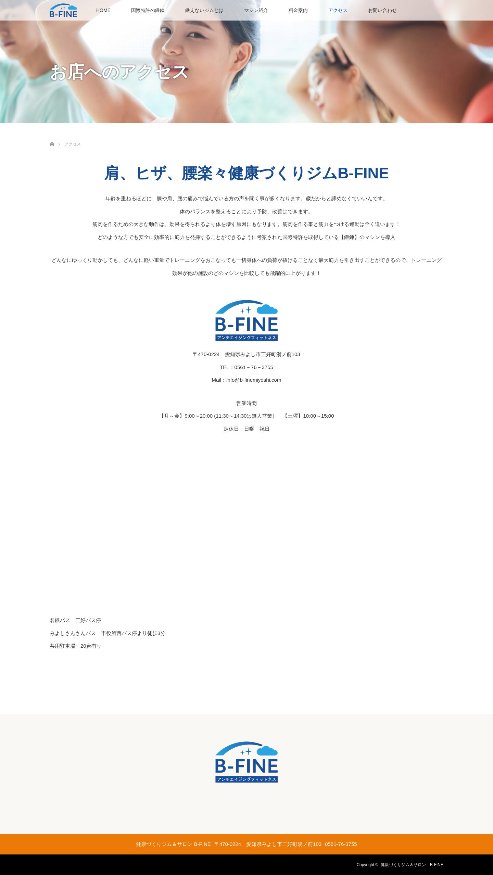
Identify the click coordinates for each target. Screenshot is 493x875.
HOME (103, 10)
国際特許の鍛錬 (148, 10)
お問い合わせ (382, 10)
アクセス (337, 10)
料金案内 (298, 10)
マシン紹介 (256, 10)
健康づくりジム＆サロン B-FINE (412, 864)
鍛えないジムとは (204, 10)
